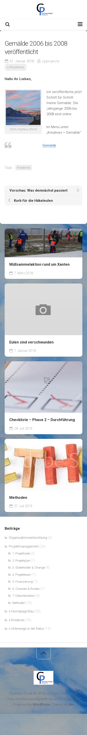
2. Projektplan (21, 560)
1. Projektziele (21, 553)
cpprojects (50, 61)
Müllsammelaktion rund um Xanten (39, 264)
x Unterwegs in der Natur (26, 628)
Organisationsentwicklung (28, 537)
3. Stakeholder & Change (28, 567)
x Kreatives (15, 67)
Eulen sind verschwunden (31, 342)
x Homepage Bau (21, 611)
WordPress (41, 704)
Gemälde (49, 145)
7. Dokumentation (23, 595)
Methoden (18, 497)
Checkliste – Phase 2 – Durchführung (42, 420)
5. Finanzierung (22, 581)
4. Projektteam (21, 574)
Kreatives (23, 167)
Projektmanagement (24, 546)
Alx (71, 704)
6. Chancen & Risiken (26, 588)
